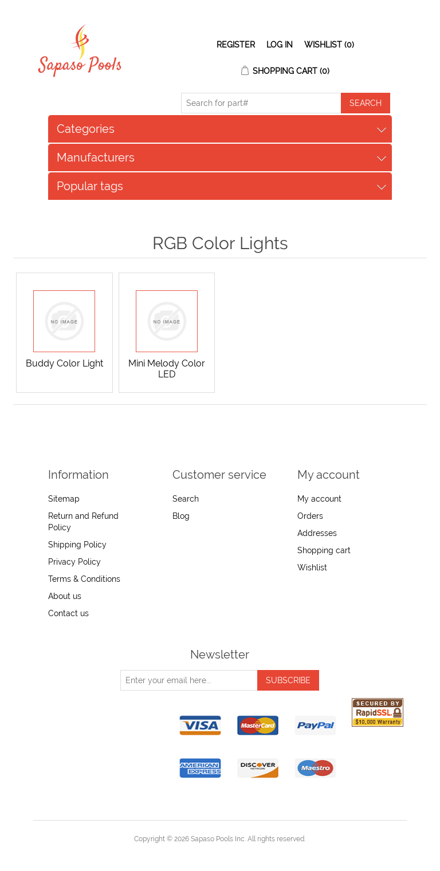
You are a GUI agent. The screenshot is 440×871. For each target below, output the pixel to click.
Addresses (317, 533)
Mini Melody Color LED (166, 369)
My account (319, 498)
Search (185, 498)
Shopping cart (324, 550)
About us (64, 596)
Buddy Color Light (64, 363)
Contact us (68, 613)
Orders (310, 516)
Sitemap (64, 498)
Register (236, 44)
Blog (181, 516)
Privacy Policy (74, 561)
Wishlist (312, 567)
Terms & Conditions (84, 579)
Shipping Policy (77, 544)
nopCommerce (240, 853)
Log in (279, 44)
